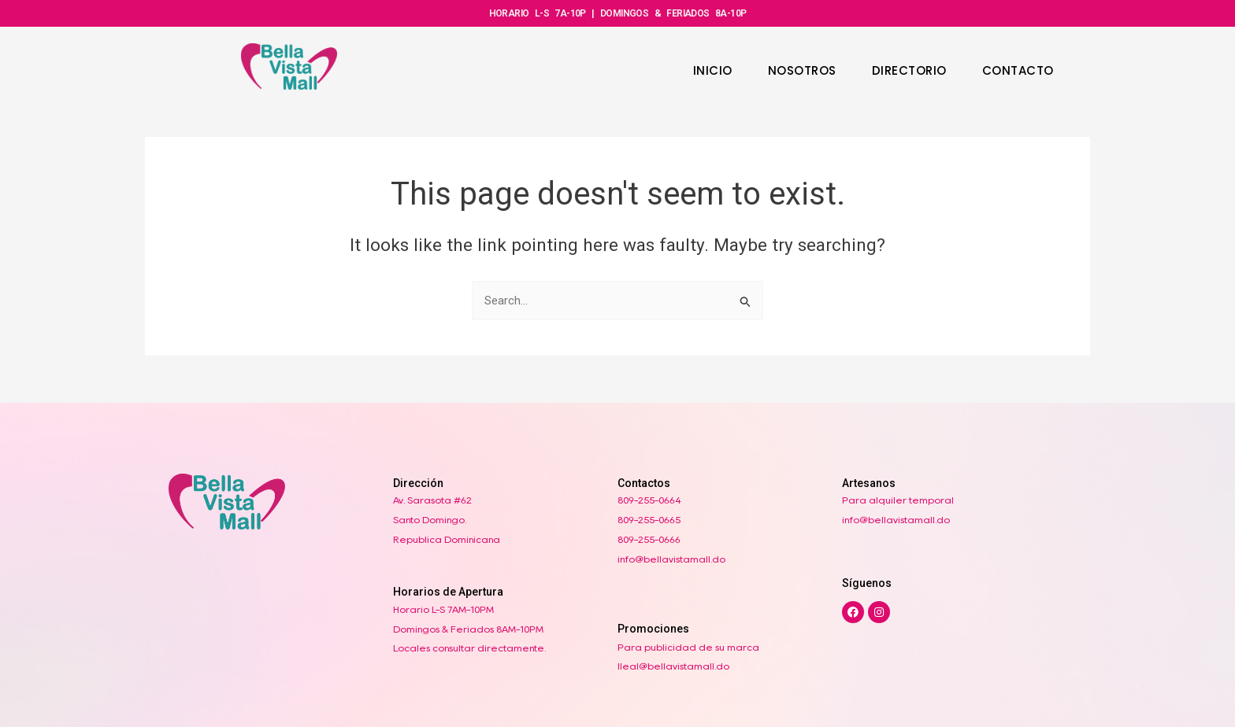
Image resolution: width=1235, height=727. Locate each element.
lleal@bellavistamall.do (673, 666)
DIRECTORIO (909, 70)
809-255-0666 (649, 539)
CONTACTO (1018, 70)
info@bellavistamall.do (671, 559)
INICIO (712, 70)
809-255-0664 (649, 500)
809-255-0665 (649, 519)
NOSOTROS (802, 70)
